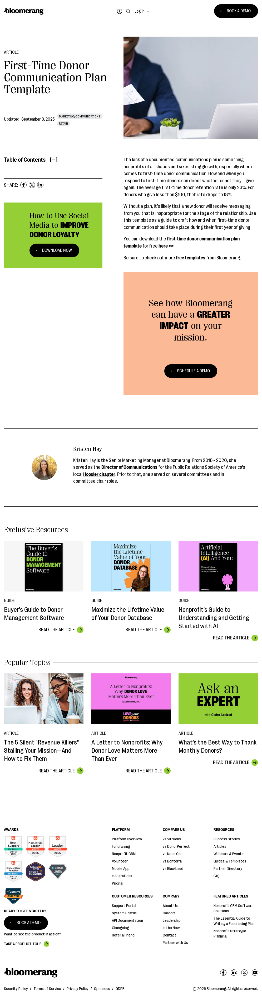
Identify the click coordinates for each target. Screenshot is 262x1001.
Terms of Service (47, 989)
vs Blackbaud (173, 868)
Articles (220, 846)
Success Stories (227, 839)
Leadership (172, 920)
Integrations (122, 876)
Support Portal (124, 906)
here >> (166, 246)
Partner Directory (228, 868)
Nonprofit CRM (124, 854)
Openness (102, 989)
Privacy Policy (77, 989)
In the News (172, 928)
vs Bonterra (172, 861)
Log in (140, 11)
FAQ (217, 876)
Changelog (120, 928)
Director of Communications (129, 467)
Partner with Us (175, 942)
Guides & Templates (230, 861)
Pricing (117, 883)
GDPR (120, 989)
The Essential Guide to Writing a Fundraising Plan (234, 921)
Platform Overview (127, 839)
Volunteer (120, 861)
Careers (169, 913)
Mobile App (121, 868)
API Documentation (127, 920)
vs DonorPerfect (176, 846)
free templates (190, 257)
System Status (124, 913)
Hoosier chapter (99, 474)
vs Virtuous (172, 839)
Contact (169, 935)
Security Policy (16, 989)
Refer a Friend (123, 935)
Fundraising (121, 846)
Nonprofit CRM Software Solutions (234, 908)
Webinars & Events (229, 854)
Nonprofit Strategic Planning (230, 934)
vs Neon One (172, 854)
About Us (170, 906)
